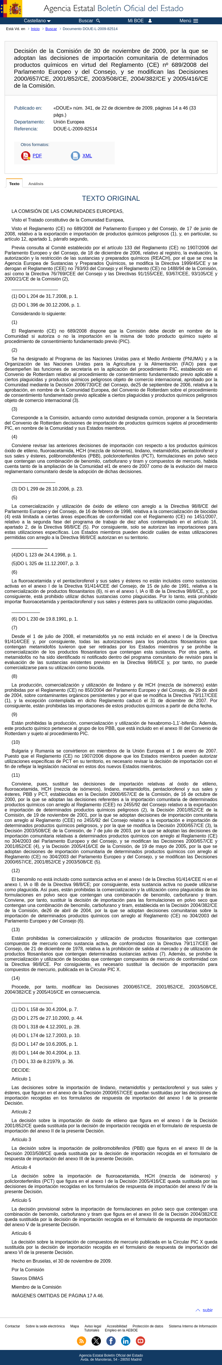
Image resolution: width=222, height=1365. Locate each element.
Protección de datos (148, 1326)
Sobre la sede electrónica (45, 1326)
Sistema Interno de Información (193, 1326)
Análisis (35, 184)
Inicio (35, 29)
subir (208, 1310)
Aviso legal (92, 1326)
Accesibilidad (117, 1326)
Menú (189, 21)
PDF (37, 155)
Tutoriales (91, 1330)
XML (87, 155)
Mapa (74, 1326)
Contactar (12, 1326)
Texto (14, 184)
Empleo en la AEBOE (121, 1330)
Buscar (51, 29)
